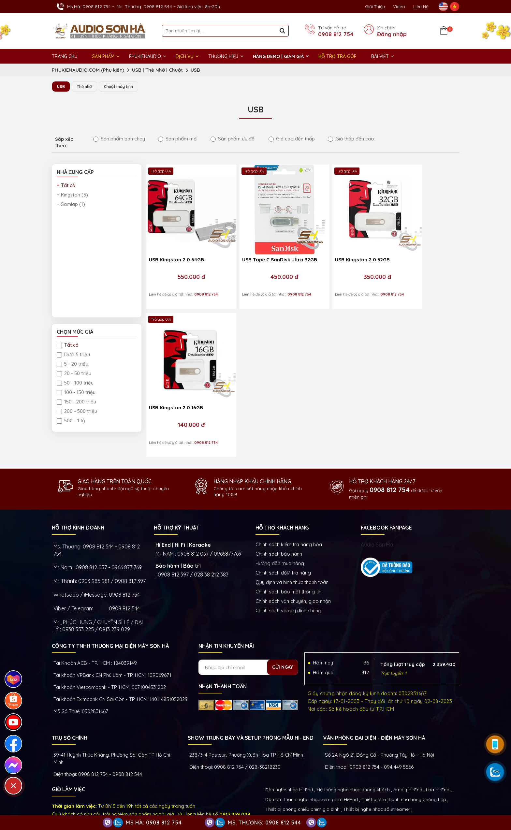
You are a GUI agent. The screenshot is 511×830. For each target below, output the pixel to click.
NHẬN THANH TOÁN (222, 656)
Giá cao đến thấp (292, 139)
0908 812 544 (124, 578)
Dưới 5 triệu (73, 355)
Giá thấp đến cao (351, 139)
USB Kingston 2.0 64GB (176, 244)
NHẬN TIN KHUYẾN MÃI (226, 616)
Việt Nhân (448, 807)
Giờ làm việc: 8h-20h (198, 6)
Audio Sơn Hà (377, 515)
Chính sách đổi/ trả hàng (283, 543)
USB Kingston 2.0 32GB (332, 244)
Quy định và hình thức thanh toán (292, 552)
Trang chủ (65, 56)
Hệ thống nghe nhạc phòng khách (353, 760)
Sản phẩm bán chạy (119, 139)
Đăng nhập (392, 34)
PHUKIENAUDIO (145, 56)
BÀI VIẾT (380, 56)
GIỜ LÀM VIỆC (68, 759)
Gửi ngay (282, 637)
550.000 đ (183, 262)
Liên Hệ (420, 6)
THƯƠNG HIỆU (223, 56)
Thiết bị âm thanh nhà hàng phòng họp (403, 770)
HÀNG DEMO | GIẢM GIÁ (278, 56)
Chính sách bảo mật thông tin (288, 562)
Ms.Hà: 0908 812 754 (89, 6)
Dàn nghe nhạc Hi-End (289, 760)
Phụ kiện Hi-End (341, 789)
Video (399, 6)
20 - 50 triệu (74, 374)
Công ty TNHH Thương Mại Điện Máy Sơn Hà (110, 616)
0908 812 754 (335, 34)
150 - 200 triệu (76, 402)
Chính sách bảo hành (279, 524)
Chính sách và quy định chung (288, 581)
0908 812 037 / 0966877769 (209, 524)
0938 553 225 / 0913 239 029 (96, 599)
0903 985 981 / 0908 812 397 (112, 551)
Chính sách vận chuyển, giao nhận (293, 571)
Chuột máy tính (123, 86)
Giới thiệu (375, 6)
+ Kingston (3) (72, 195)
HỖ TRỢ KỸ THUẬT (176, 498)
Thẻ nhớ (86, 86)
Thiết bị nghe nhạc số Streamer (376, 779)
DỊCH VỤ (185, 56)
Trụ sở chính (69, 708)
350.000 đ (339, 262)
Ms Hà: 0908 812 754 (154, 822)
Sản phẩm (103, 56)
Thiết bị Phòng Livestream (293, 789)
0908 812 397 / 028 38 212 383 (193, 545)
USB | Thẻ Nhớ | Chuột (157, 70)
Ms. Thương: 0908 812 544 (144, 6)
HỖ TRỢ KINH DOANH (78, 498)
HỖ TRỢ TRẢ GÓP (337, 56)
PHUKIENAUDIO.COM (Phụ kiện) (88, 70)
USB (195, 70)
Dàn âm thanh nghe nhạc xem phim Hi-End (311, 770)
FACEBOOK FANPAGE (386, 498)
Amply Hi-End (407, 760)
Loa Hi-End (437, 760)
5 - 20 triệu (72, 364)
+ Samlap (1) (71, 204)
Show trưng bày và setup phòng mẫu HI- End (251, 708)
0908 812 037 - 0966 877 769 (109, 537)
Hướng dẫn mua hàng (280, 534)
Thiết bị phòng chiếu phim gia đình (302, 779)
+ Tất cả (66, 185)
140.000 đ (417, 262)
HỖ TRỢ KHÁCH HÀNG (282, 498)
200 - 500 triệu (77, 411)
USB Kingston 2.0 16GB (410, 244)
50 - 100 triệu (75, 383)
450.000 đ (261, 262)
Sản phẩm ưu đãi (233, 139)
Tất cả (68, 345)
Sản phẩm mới (177, 139)
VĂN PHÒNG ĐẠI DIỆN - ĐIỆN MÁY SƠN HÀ (374, 708)
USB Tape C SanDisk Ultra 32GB (257, 248)
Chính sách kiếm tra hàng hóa (289, 515)
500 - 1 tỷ (71, 421)
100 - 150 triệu (76, 392)
